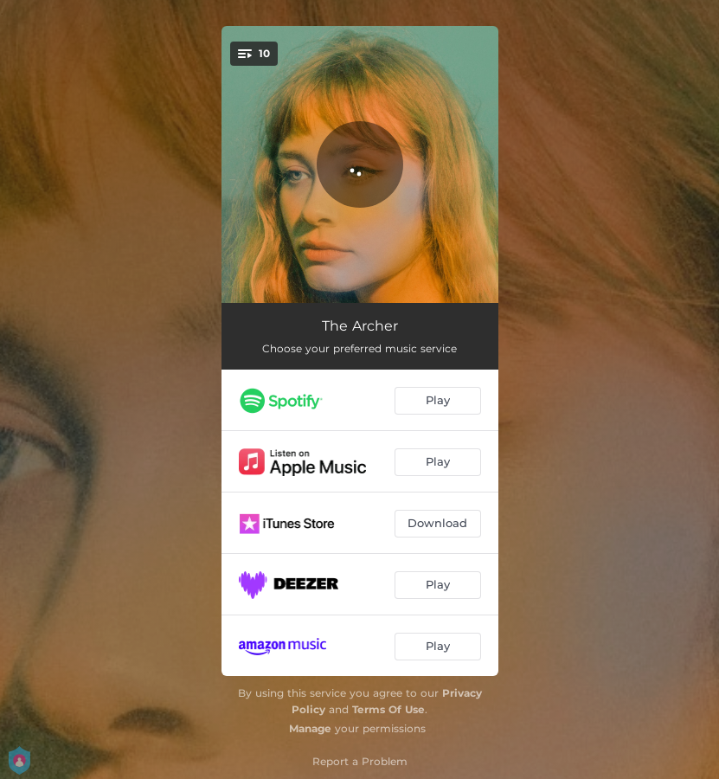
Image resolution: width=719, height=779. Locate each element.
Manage (310, 728)
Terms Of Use (388, 709)
